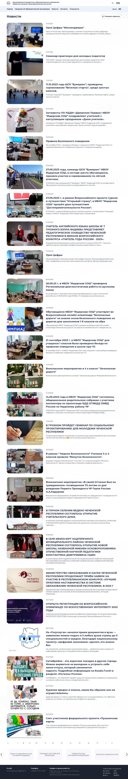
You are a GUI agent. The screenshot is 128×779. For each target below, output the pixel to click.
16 (88, 743)
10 (36, 743)
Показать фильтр (112, 16)
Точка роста (74, 9)
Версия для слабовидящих (117, 3)
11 (45, 743)
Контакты (64, 9)
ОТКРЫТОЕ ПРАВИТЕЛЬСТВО (107, 754)
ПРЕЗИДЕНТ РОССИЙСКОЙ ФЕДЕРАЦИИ (49, 754)
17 (97, 743)
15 (79, 743)
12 (53, 743)
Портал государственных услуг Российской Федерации (21, 754)
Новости (55, 9)
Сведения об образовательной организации (32, 9)
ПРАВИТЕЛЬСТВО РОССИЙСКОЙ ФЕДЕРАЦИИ (78, 754)
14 (70, 743)
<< (8, 743)
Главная (10, 9)
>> (112, 743)
